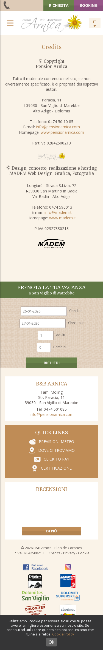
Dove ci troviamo (56, 450)
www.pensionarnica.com (62, 132)
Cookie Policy (63, 634)
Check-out (76, 322)
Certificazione (56, 468)
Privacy (69, 552)
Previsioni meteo (56, 441)
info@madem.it (58, 212)
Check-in (75, 310)
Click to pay (56, 459)
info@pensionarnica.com (58, 126)
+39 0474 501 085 (7, 5)
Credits (54, 552)
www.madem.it (62, 217)
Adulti (60, 335)
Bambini (59, 347)
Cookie (84, 552)
